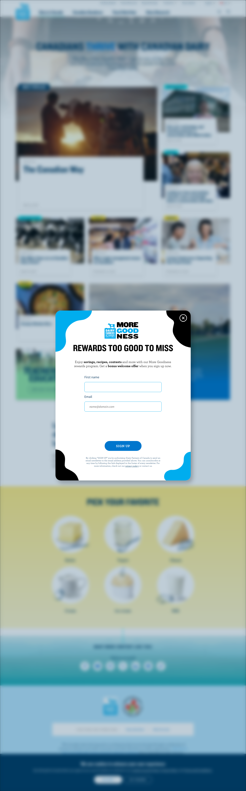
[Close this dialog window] (183, 318)
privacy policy (132, 465)
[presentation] (123, 428)
